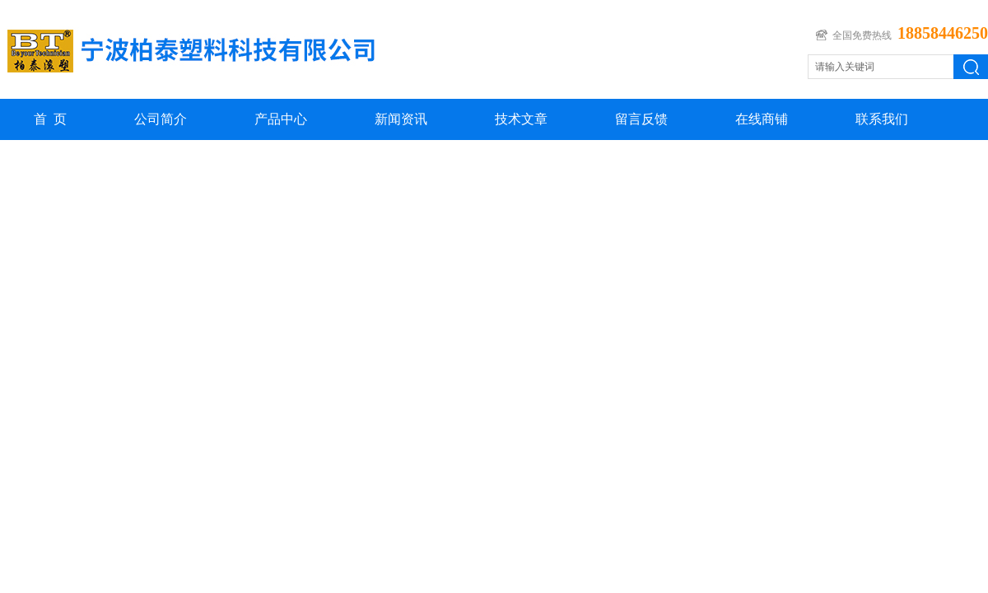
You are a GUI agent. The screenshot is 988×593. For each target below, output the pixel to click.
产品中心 (280, 119)
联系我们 (881, 119)
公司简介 (160, 119)
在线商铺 (761, 119)
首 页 (50, 119)
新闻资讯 (401, 119)
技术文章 (521, 119)
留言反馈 (641, 119)
